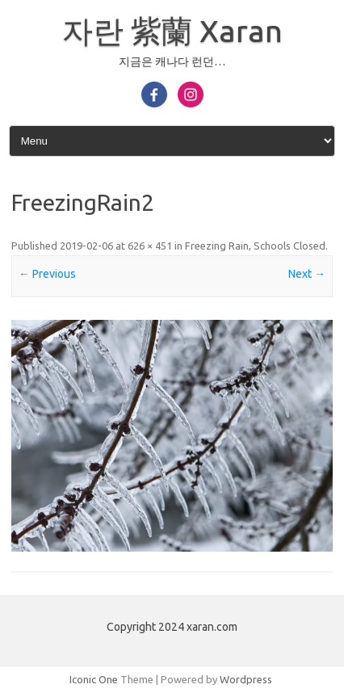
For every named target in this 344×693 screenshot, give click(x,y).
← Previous (47, 273)
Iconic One (93, 679)
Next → (306, 273)
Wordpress (246, 679)
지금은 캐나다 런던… (172, 61)
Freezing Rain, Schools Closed (255, 245)
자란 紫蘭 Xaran (172, 31)
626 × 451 (150, 245)
